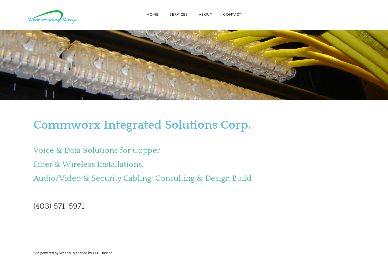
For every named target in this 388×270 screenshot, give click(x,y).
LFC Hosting (102, 253)
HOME (153, 15)
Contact (232, 15)
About (205, 15)
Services (179, 15)
